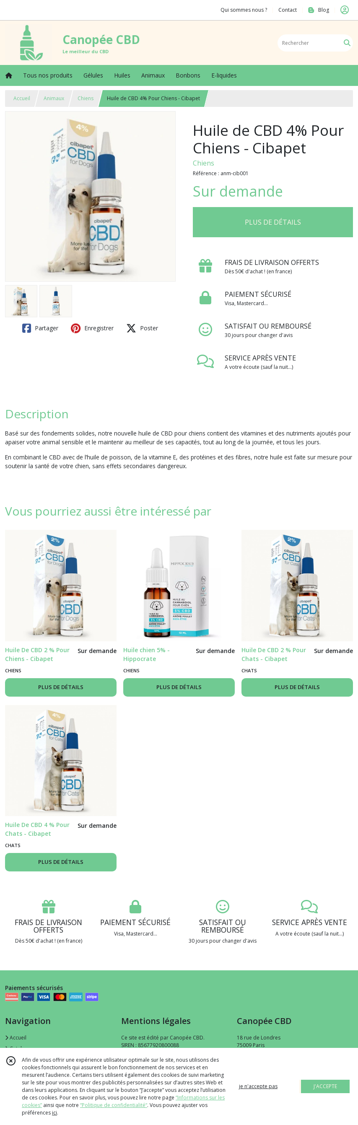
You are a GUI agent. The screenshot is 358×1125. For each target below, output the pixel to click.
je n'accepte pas (258, 1086)
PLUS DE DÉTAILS (273, 222)
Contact (287, 9)
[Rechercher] (347, 43)
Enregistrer (92, 328)
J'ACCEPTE (325, 1086)
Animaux (54, 98)
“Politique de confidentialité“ (113, 1105)
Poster (142, 328)
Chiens (85, 98)
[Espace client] (344, 10)
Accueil (21, 98)
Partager (40, 328)
